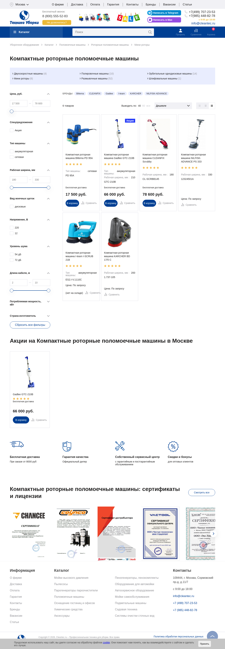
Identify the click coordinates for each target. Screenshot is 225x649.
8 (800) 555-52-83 (55, 16)
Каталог (22, 32)
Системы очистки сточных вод (134, 615)
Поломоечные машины (69, 596)
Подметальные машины (130, 603)
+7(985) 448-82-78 (202, 16)
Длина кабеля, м (20, 273)
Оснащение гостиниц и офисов (74, 603)
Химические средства (68, 609)
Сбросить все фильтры (30, 324)
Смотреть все (201, 492)
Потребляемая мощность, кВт (25, 303)
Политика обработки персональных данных (178, 636)
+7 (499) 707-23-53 (185, 603)
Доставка (77, 4)
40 (139, 105)
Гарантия (113, 4)
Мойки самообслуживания (132, 596)
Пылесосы (61, 584)
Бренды (151, 4)
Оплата (95, 4)
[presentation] (213, 533)
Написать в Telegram (165, 12)
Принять (204, 644)
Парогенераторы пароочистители (76, 590)
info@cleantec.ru (203, 23)
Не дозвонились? (57, 22)
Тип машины (17, 143)
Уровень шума (18, 246)
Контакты (132, 4)
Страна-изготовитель (23, 315)
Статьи (187, 4)
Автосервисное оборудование (134, 590)
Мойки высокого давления (71, 577)
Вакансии (169, 4)
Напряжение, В (19, 219)
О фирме (58, 4)
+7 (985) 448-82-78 (185, 610)
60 (143, 105)
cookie (106, 642)
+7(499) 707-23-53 (202, 12)
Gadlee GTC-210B (23, 394)
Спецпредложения (21, 122)
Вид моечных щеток (22, 198)
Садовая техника (126, 609)
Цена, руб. (16, 93)
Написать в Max (162, 19)
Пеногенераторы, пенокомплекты (137, 577)
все (148, 105)
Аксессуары (62, 615)
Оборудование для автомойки (134, 584)
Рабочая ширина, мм (22, 170)
